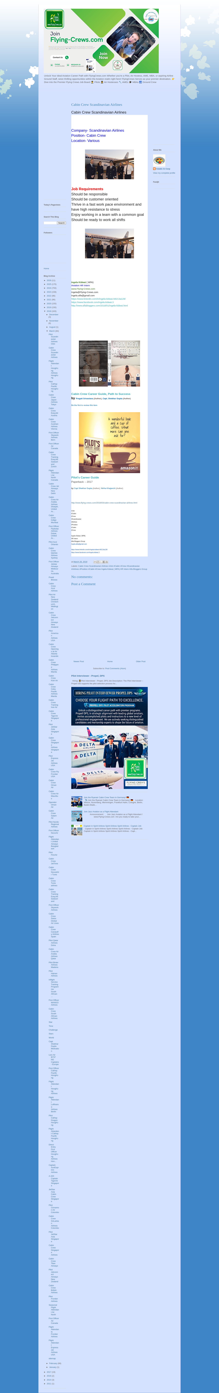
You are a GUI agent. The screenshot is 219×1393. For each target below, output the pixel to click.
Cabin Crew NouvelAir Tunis (54, 871)
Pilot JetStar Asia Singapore (54, 729)
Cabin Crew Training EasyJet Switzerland (53, 895)
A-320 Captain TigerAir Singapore (54, 1181)
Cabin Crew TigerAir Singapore (54, 716)
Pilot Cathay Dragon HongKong (53, 1120)
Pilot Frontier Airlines (53, 1298)
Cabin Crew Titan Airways (53, 1262)
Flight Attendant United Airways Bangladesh (54, 843)
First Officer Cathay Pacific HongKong (54, 1073)
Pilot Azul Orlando (53, 543)
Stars (51, 1034)
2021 (49, 299)
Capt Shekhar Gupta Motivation (54, 1046)
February (53, 1363)
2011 (49, 1383)
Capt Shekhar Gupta (83, 488)
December (53, 314)
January (53, 1367)
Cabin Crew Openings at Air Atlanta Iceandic (53, 650)
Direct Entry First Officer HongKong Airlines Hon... (53, 1152)
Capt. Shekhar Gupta (112, 398)
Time (51, 1026)
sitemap (52, 1358)
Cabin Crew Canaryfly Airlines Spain (54, 932)
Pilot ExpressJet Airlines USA (53, 761)
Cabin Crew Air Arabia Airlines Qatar (53, 954)
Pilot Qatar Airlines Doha (53, 942)
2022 (49, 296)
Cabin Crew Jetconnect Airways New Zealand (53, 620)
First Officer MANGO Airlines (54, 1002)
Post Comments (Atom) (115, 668)
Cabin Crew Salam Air (53, 814)
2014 (49, 1380)
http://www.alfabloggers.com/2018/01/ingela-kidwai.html (99, 305)
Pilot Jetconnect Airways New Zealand (53, 1275)
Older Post (140, 661)
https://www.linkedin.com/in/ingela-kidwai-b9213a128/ (98, 299)
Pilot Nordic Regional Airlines (54, 824)
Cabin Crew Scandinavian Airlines (53, 352)
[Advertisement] (118, 93)
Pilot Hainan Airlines (53, 973)
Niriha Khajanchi (108, 488)
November (53, 321)
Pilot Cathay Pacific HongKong (53, 386)
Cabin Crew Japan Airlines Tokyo (53, 399)
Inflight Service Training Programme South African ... (54, 988)
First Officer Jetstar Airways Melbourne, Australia (54, 567)
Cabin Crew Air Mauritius (53, 795)
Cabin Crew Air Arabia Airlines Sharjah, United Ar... (53, 504)
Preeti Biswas (53, 578)
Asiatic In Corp (163, 169)
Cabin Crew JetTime (53, 861)
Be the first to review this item (84, 405)
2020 (49, 303)
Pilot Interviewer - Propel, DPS (88, 675)
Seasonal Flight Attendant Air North (54, 1310)
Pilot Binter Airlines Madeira (53, 964)
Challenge (53, 1030)
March (52, 331)
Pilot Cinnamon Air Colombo (54, 1208)
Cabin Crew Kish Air (53, 678)
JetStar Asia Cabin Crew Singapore (54, 1195)
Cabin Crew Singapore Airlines (54, 1250)
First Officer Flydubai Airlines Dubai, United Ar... (54, 532)
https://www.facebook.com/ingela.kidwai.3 (92, 302)
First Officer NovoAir (54, 831)
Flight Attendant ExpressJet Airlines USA (54, 1347)
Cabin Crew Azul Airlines (53, 587)
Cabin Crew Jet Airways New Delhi (54, 488)
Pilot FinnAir (53, 853)
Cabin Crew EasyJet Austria (53, 412)
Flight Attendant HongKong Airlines (54, 1087)
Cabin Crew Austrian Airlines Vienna (53, 424)
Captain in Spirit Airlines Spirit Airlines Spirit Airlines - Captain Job (112, 826)
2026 (49, 280)
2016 (49, 1376)
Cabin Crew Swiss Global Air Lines (54, 918)
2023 (49, 292)
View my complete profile (164, 173)
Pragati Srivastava (84, 398)
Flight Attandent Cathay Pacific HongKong (54, 1135)
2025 (49, 284)
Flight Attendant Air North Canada (54, 475)
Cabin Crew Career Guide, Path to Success (100, 394)
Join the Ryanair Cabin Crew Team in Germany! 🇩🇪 (106, 797)
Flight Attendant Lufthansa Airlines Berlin (54, 1104)
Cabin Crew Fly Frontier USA (54, 773)
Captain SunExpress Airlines (54, 1168)
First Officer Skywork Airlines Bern (54, 436)
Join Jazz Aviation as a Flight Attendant (101, 811)
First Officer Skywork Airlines (54, 907)
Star (50, 1022)
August (52, 327)
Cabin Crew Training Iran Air (53, 703)
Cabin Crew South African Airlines (53, 1013)
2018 (49, 311)
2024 (49, 288)
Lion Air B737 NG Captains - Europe (54, 1059)
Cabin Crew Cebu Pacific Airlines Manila (53, 690)
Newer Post (79, 661)
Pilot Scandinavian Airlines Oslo (53, 339)
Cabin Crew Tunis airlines (53, 882)
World (51, 1037)
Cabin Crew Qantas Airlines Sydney (53, 553)
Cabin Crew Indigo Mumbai (53, 519)
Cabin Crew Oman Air (52, 784)
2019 (49, 307)
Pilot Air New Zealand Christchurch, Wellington (53, 601)
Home (110, 661)
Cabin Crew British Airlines (53, 1289)
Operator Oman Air (52, 804)
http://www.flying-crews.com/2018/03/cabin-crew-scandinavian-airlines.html (104, 503)
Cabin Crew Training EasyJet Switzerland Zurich (53, 459)
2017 (49, 1372)
